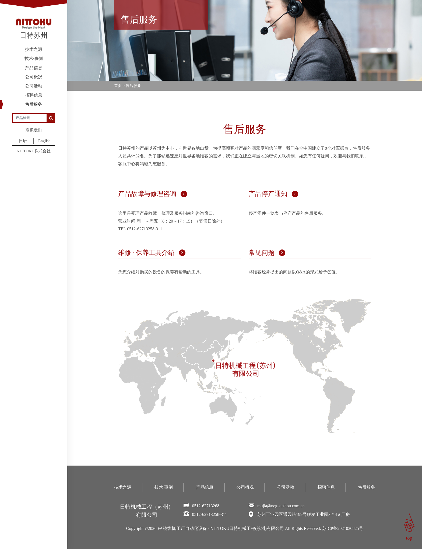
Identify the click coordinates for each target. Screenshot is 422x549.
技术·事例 (33, 58)
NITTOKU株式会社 (34, 151)
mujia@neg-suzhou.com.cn (281, 506)
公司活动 (33, 86)
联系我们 (34, 130)
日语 (23, 141)
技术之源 (33, 49)
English (44, 141)
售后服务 (33, 104)
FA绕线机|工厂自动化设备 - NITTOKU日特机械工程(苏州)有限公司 (221, 528)
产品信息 (33, 67)
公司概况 (33, 77)
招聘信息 (33, 95)
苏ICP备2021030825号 (342, 528)
